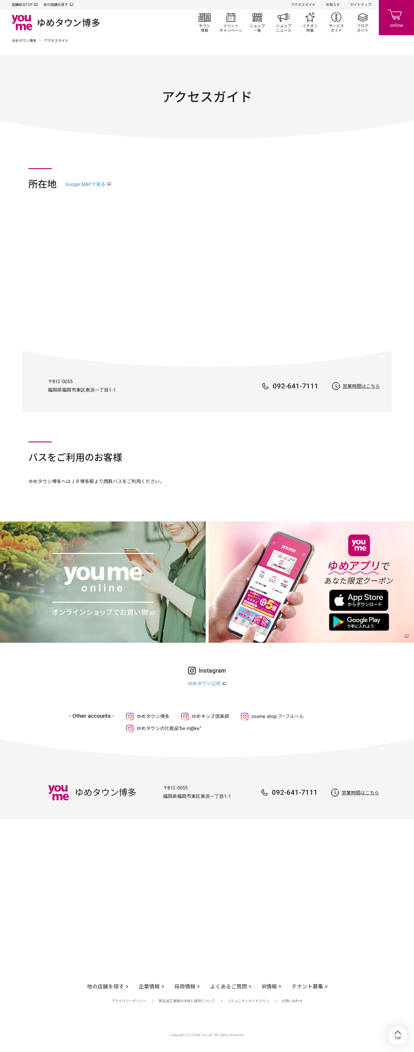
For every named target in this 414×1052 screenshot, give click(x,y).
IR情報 (269, 986)
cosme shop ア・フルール (277, 716)
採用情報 (184, 986)
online (396, 17)
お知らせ (333, 5)
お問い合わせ (292, 1001)
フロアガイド (363, 22)
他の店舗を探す (55, 5)
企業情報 (149, 986)
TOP (397, 1035)
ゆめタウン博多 (24, 41)
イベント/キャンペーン (231, 22)
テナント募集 (307, 986)
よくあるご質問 (228, 986)
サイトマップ (360, 5)
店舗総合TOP (22, 5)
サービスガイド (336, 22)
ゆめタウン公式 (204, 683)
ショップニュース (283, 22)
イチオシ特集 (310, 22)
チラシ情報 (204, 22)
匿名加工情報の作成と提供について (187, 1001)
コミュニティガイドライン (248, 1001)
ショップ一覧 (257, 22)
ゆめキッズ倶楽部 (210, 716)
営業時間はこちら (361, 386)
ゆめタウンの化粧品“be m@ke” (169, 728)
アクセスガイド (303, 5)
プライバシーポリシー (128, 1001)
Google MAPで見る (85, 184)
